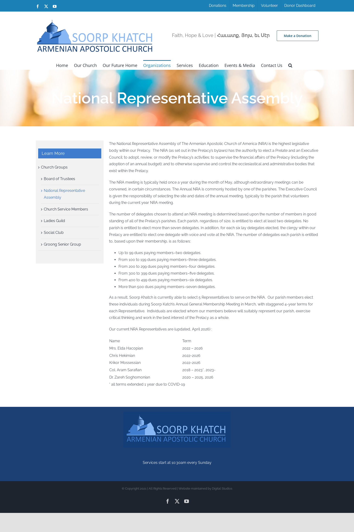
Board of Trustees (59, 179)
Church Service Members (66, 209)
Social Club (54, 232)
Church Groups (54, 167)
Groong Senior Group (62, 244)
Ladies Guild (54, 221)
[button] (290, 65)
